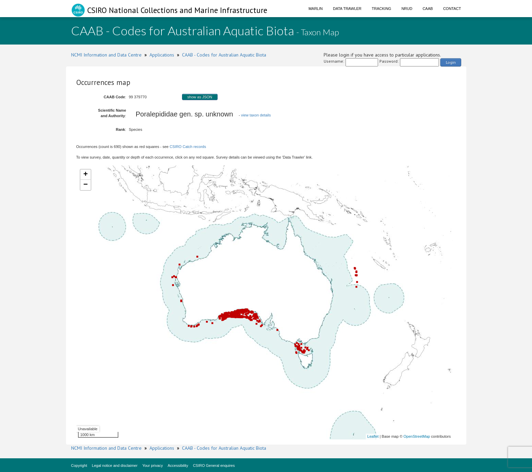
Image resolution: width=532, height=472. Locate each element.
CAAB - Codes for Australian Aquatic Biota (224, 55)
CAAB (428, 9)
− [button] (85, 185)
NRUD (406, 9)
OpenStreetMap (416, 436)
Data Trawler (347, 9)
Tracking (381, 9)
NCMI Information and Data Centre (106, 55)
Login (451, 62)
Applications (162, 55)
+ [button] (85, 175)
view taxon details (256, 115)
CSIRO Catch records (188, 147)
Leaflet (373, 436)
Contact (452, 9)
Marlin (316, 9)
